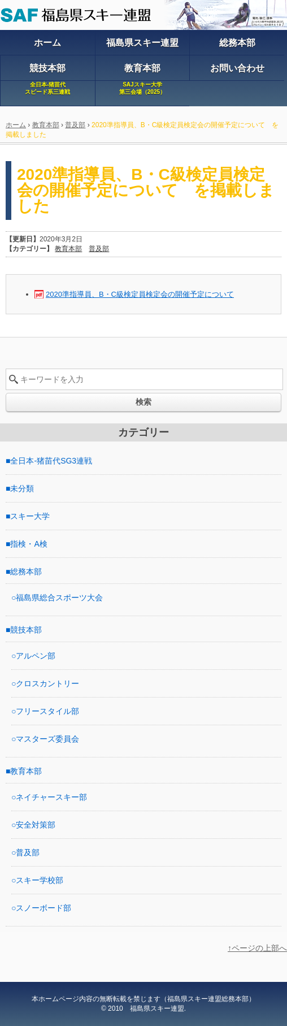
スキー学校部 (39, 880)
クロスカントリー (47, 683)
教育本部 (45, 125)
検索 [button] (143, 401)
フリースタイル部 (47, 711)
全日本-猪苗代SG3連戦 (51, 460)
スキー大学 (30, 516)
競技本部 (26, 629)
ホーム (16, 125)
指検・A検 (28, 543)
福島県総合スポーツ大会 (59, 597)
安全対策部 (35, 824)
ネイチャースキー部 (51, 797)
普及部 (75, 125)
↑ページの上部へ (257, 948)
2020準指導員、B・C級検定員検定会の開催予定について (140, 294)
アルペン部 (35, 655)
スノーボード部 (43, 907)
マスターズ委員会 (47, 738)
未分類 (22, 488)
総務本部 (26, 571)
